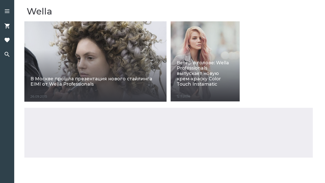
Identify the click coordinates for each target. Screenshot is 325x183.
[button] (7, 11)
